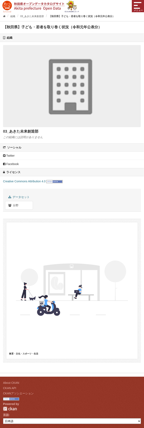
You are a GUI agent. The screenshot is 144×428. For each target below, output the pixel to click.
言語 (6, 415)
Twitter (9, 155)
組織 (12, 16)
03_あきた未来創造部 (32, 16)
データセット (19, 197)
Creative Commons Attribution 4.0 (24, 181)
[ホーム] (4, 16)
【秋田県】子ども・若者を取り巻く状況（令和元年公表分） (82, 16)
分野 (13, 205)
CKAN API (9, 388)
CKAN (10, 409)
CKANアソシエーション (18, 393)
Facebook (11, 164)
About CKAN (11, 382)
